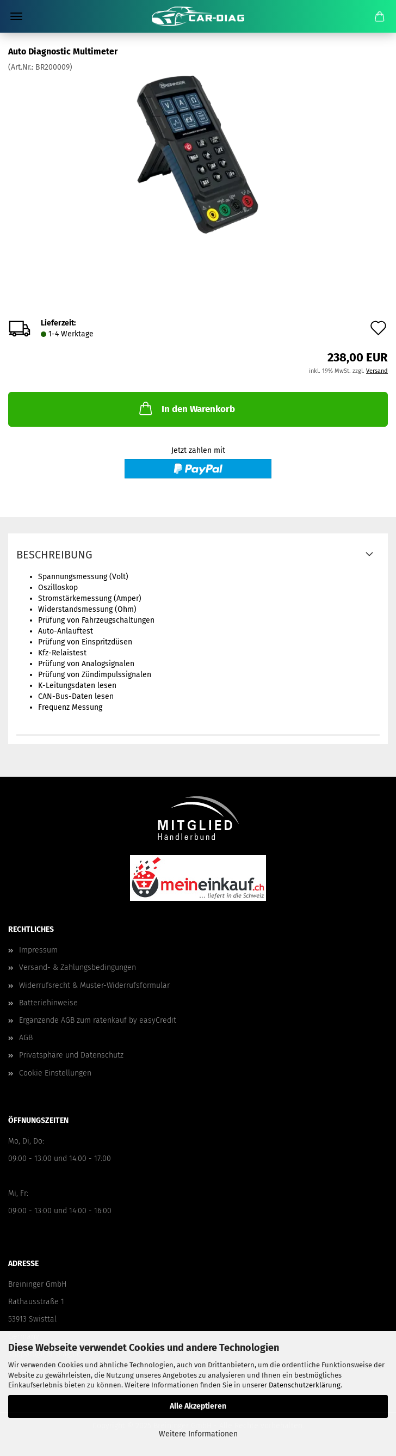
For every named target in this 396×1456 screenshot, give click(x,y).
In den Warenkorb (186, 408)
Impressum (38, 950)
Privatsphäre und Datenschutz (71, 1055)
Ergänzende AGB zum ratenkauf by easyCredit (97, 1020)
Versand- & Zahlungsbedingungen (77, 967)
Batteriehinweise (48, 1002)
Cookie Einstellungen (55, 1073)
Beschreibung (54, 554)
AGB (26, 1037)
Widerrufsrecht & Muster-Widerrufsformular (94, 985)
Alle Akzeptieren (198, 1406)
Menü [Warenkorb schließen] (16, 16)
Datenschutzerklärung (305, 1385)
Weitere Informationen (198, 1434)
